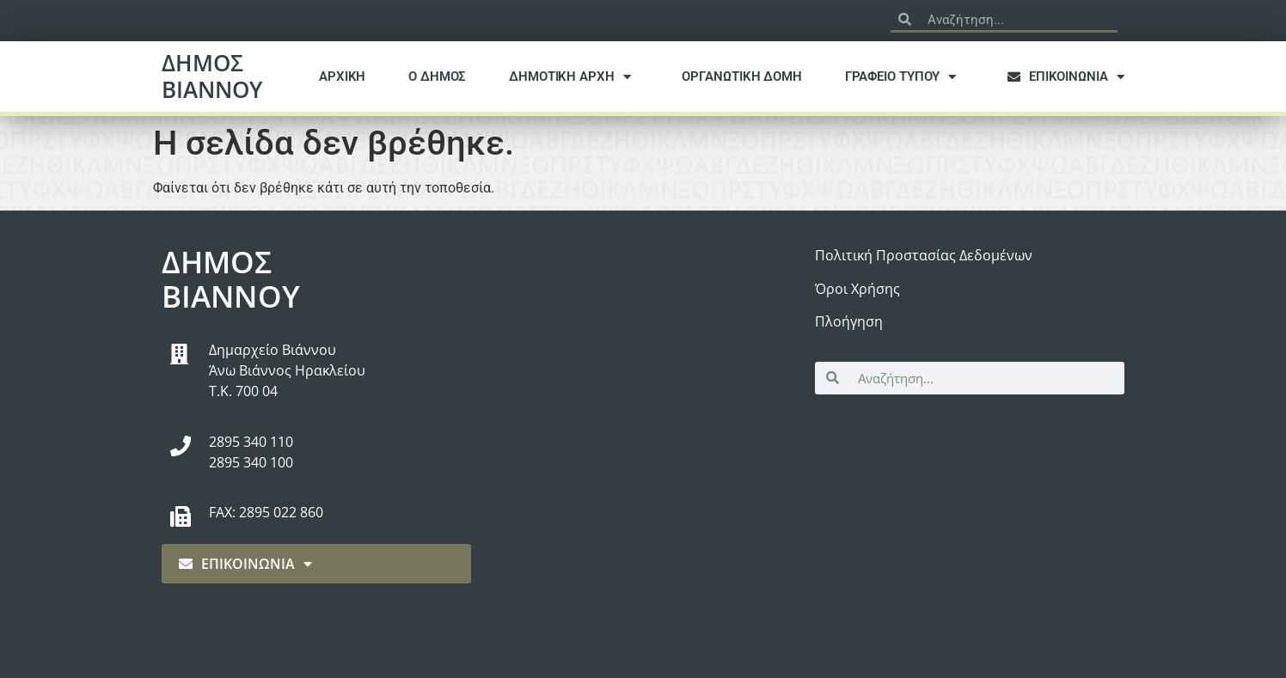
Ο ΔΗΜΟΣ (437, 76)
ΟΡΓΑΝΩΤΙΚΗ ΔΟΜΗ (742, 76)
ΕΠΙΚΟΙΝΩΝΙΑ (1070, 76)
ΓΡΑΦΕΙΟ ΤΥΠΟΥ (905, 76)
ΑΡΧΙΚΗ (342, 76)
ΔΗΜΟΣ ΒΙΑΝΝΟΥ (212, 76)
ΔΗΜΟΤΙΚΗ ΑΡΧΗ (574, 76)
